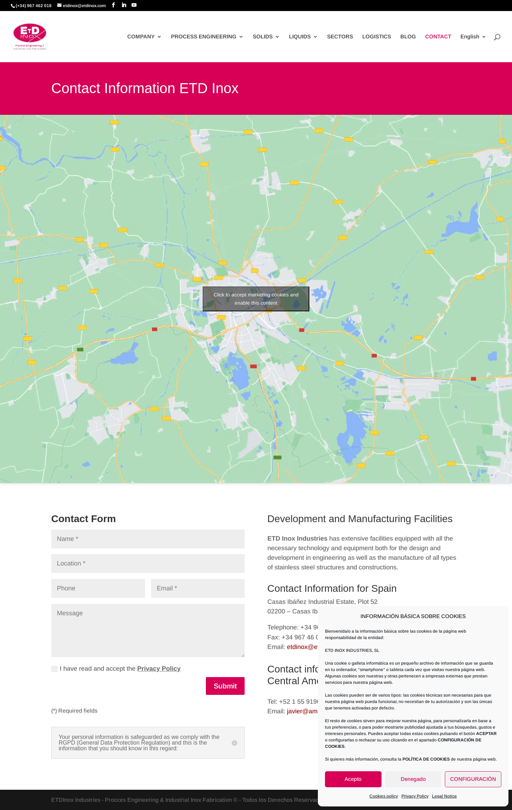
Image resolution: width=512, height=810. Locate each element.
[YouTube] (134, 5)
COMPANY (141, 36)
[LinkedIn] (123, 5)
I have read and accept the (116, 668)
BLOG (408, 36)
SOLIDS (263, 36)
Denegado (413, 779)
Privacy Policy (414, 796)
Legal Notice (444, 796)
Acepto (353, 779)
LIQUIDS (300, 36)
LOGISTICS (376, 36)
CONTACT (438, 36)
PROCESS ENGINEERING (203, 36)
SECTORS (340, 36)
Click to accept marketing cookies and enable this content (256, 299)
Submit (225, 686)
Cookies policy (383, 796)
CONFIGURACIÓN (473, 779)
